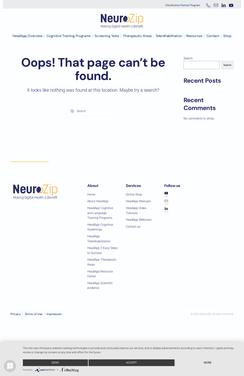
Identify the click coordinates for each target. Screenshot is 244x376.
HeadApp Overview (27, 36)
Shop (227, 36)
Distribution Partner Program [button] (182, 5)
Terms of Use (34, 314)
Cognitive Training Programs (69, 36)
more (208, 363)
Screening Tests (107, 36)
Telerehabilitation (169, 36)
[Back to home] (122, 20)
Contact (212, 36)
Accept (131, 363)
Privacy (15, 314)
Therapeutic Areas (137, 36)
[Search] (93, 111)
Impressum (54, 314)
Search (188, 58)
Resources (194, 36)
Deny (55, 363)
